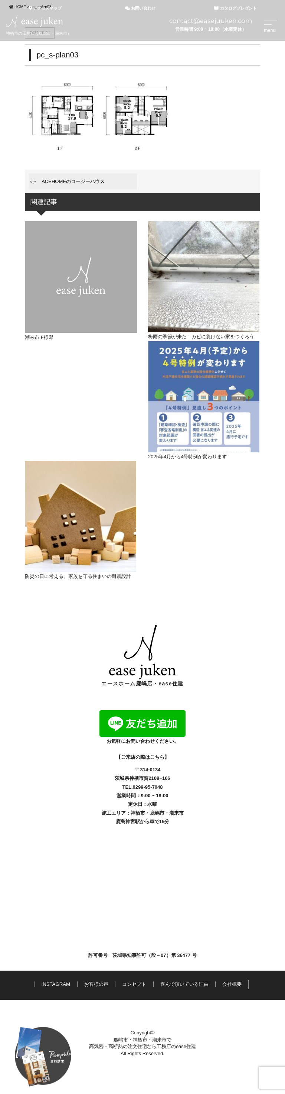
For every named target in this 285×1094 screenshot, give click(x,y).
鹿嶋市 (157, 813)
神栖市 (138, 813)
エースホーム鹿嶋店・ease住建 (142, 655)
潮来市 (176, 813)
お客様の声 (96, 984)
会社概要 (232, 984)
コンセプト (134, 984)
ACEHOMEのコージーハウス (73, 181)
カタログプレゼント (235, 8)
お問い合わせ (140, 8)
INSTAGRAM (56, 984)
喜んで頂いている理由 (184, 984)
